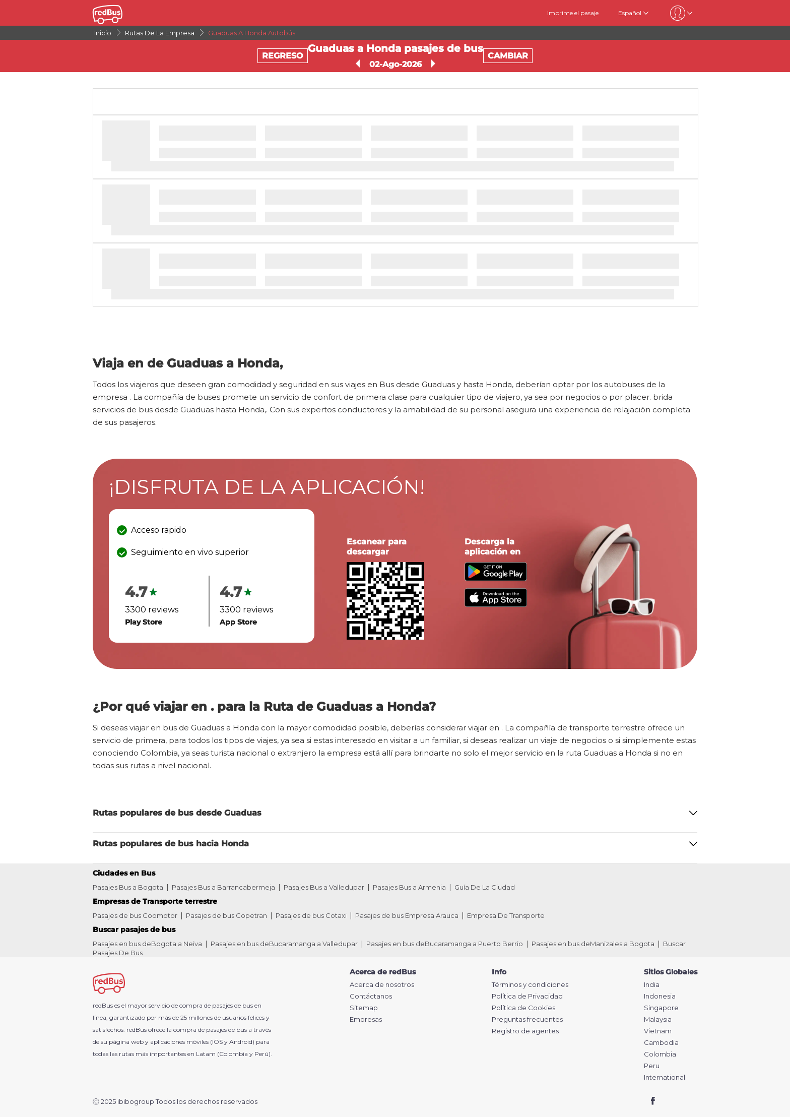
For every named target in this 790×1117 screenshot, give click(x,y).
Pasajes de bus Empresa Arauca (406, 915)
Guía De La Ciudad (484, 887)
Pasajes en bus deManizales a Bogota (593, 944)
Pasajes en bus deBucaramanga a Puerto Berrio (444, 944)
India (652, 984)
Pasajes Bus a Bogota (128, 887)
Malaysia (658, 1019)
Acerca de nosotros (382, 984)
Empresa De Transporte (506, 915)
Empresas (366, 1019)
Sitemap (364, 1008)
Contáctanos (371, 996)
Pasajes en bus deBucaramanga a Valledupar (284, 944)
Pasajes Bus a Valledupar (324, 887)
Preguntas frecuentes (527, 1019)
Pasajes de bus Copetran (226, 915)
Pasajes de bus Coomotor (135, 915)
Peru (652, 1066)
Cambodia (661, 1042)
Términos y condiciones (530, 984)
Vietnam (658, 1031)
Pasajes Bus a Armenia (409, 887)
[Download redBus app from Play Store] (496, 578)
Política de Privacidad (527, 996)
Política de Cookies (523, 1008)
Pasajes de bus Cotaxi (311, 915)
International (664, 1077)
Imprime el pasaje (573, 13)
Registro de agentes (525, 1031)
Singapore (661, 1008)
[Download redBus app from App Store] (496, 604)
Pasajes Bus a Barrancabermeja (223, 887)
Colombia (660, 1054)
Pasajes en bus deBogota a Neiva (147, 944)
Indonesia (660, 996)
